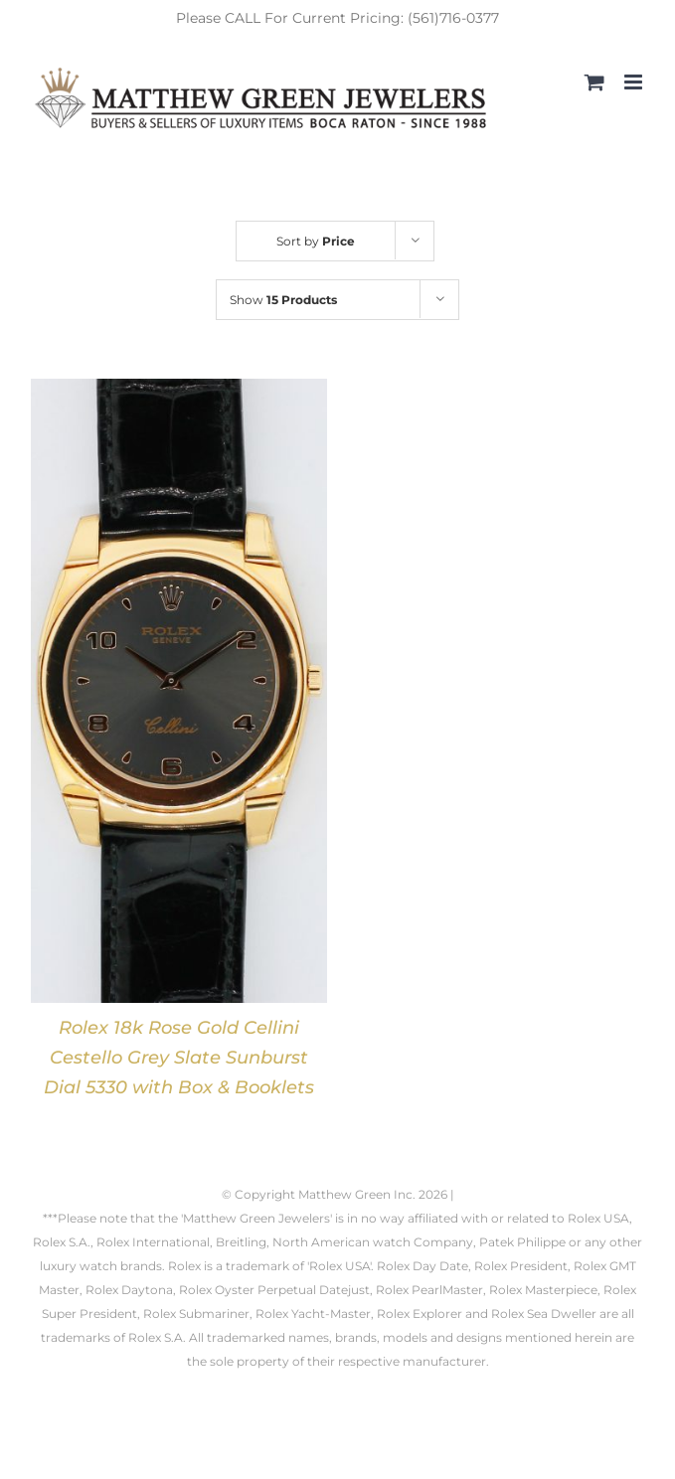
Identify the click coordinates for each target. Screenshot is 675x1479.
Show (283, 299)
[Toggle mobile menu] (634, 82)
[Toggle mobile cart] (594, 82)
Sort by (315, 241)
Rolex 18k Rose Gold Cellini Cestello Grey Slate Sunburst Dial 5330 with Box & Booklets (179, 1057)
